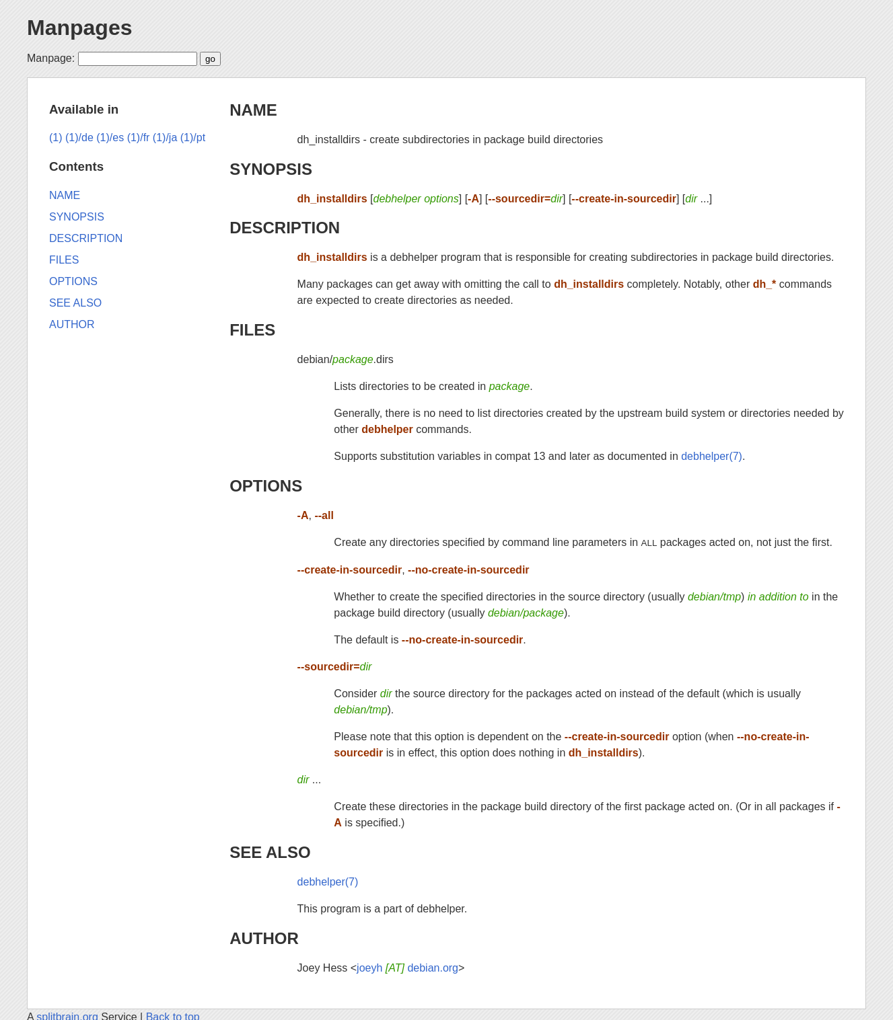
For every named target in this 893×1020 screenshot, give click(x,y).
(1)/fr (138, 137)
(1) (56, 137)
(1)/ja (165, 137)
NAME (253, 110)
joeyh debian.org (407, 968)
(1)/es (110, 137)
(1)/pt (192, 137)
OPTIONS (265, 486)
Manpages (79, 27)
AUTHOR (264, 938)
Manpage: (51, 58)
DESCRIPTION (284, 228)
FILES (252, 330)
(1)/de (79, 137)
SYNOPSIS (270, 169)
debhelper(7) (711, 456)
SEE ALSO (269, 852)
